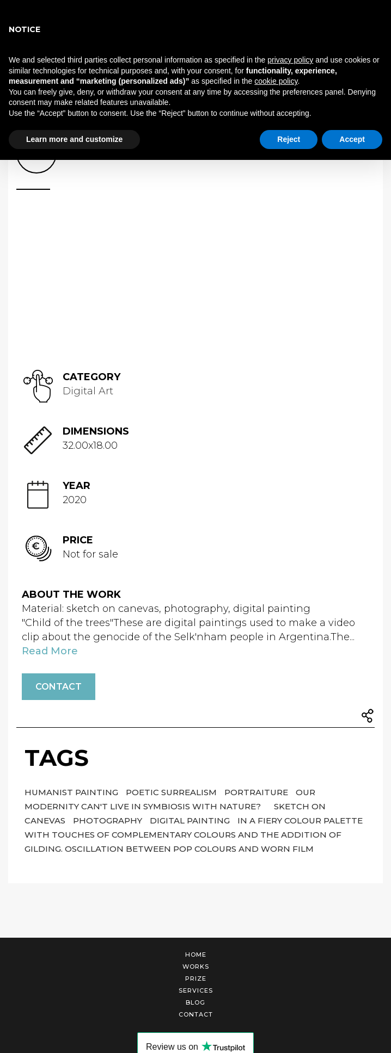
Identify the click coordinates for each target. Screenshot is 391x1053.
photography (108, 820)
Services (196, 990)
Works (195, 966)
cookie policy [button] (275, 81)
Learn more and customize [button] (74, 139)
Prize (195, 978)
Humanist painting (72, 792)
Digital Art (88, 391)
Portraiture (257, 792)
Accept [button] (352, 139)
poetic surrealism (172, 792)
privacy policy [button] (290, 59)
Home (195, 954)
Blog (195, 1002)
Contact (58, 687)
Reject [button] (288, 139)
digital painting (191, 820)
